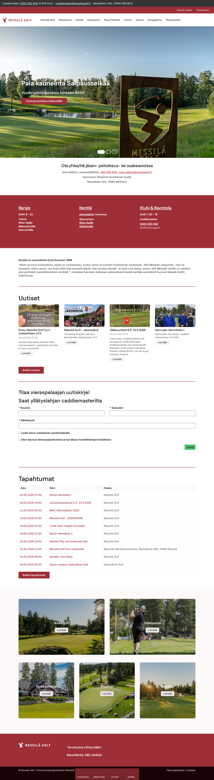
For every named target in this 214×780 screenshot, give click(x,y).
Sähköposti (27, 420)
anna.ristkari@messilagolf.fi (135, 172)
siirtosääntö (86, 214)
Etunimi (24, 407)
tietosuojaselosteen (50, 439)
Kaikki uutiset (31, 370)
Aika (23, 488)
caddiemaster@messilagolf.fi (73, 3)
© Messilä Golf (26, 770)
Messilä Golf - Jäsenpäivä (81, 330)
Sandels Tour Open (61, 556)
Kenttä (79, 19)
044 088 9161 (109, 172)
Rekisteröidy (203, 10)
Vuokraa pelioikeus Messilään (46, 101)
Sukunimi (116, 407)
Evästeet (190, 770)
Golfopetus (93, 19)
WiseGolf (69, 770)
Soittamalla (86, 226)
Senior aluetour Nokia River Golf (69, 564)
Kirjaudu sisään (184, 10)
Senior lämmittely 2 (61, 533)
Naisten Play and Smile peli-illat (68, 541)
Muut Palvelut (112, 19)
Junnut (128, 19)
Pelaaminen (65, 19)
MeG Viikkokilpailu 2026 (64, 510)
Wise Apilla (86, 222)
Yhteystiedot (173, 19)
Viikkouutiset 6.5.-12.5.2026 (128, 330)
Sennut (140, 19)
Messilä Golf (48, 19)
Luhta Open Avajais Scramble (67, 525)
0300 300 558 (29, 3)
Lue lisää (25, 353)
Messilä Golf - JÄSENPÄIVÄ (66, 518)
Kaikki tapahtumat (34, 575)
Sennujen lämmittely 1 (169, 330)
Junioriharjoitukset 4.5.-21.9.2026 (70, 502)
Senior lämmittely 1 (61, 494)
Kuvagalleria (155, 19)
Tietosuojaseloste (175, 770)
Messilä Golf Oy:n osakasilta (67, 549)
